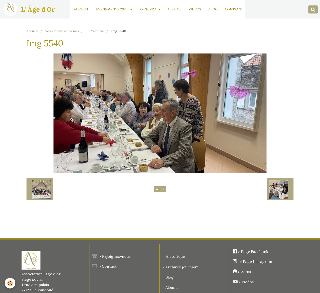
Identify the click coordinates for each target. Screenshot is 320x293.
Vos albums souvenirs (62, 31)
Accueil (32, 31)
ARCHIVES (148, 9)
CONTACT (233, 9)
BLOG (213, 9)
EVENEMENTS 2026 (112, 9)
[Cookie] (10, 283)
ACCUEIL (81, 9)
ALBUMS (174, 9)
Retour (159, 189)
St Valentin (95, 31)
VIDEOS (195, 9)
